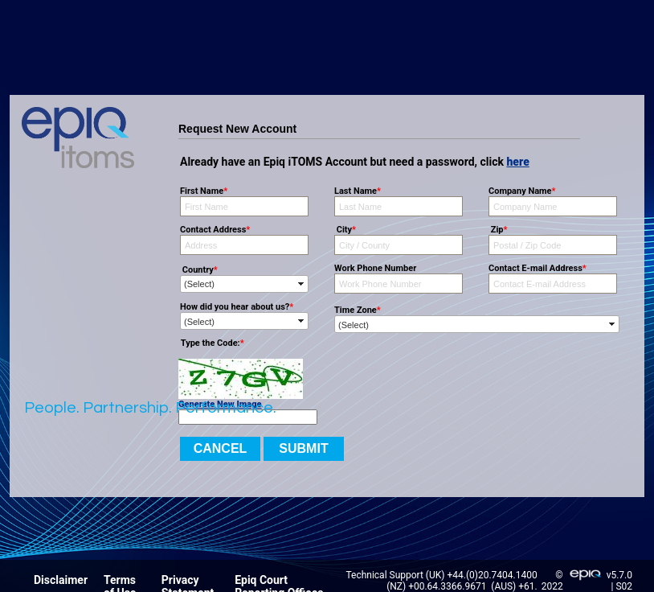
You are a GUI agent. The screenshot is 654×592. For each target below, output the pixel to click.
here (517, 161)
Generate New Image (219, 404)
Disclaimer (61, 580)
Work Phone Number (375, 268)
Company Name (522, 191)
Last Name (357, 191)
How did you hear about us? (236, 307)
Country (199, 270)
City (345, 229)
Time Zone (357, 310)
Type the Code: (211, 343)
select (301, 284)
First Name (203, 191)
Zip (498, 229)
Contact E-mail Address (537, 268)
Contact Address (215, 229)
